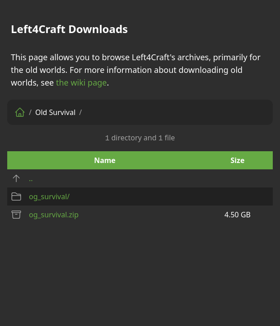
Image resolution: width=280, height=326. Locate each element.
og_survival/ (49, 196)
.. (31, 178)
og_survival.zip (54, 215)
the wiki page (81, 82)
